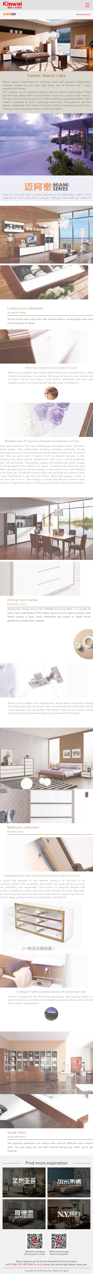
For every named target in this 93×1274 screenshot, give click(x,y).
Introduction (83, 14)
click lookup (43, 1264)
